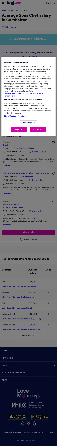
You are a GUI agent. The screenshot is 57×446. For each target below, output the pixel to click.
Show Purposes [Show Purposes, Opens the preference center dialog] (28, 122)
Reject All (19, 129)
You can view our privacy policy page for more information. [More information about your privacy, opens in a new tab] (24, 94)
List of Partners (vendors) (15, 116)
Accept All (38, 129)
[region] (28, 96)
